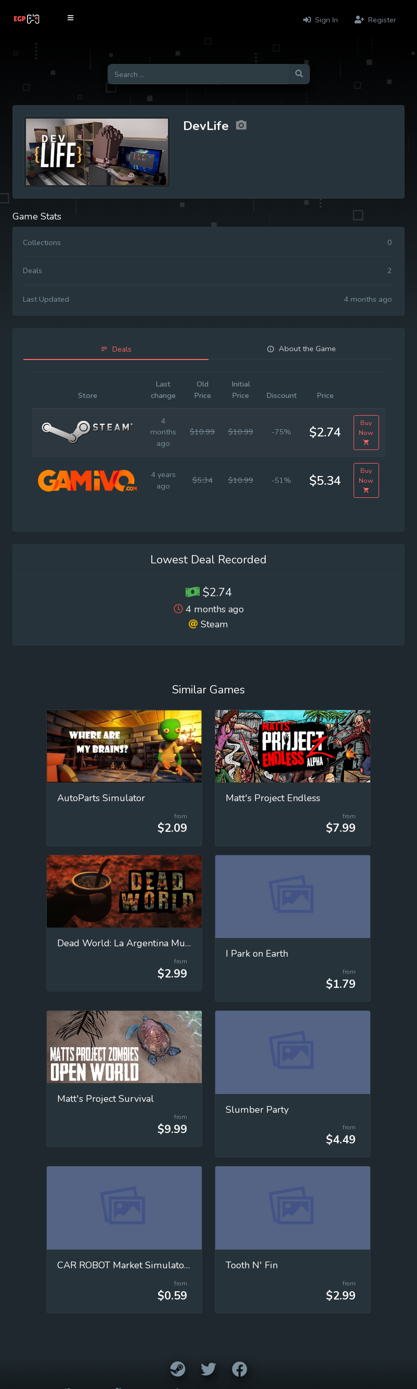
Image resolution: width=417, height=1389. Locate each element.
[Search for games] (198, 74)
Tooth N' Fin (252, 1265)
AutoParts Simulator (101, 798)
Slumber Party (257, 1109)
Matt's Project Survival (105, 1098)
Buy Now (366, 432)
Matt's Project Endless (273, 798)
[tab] (115, 349)
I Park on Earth (257, 953)
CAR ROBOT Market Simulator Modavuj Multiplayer (168, 1265)
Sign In (320, 20)
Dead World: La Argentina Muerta (129, 943)
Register (375, 20)
